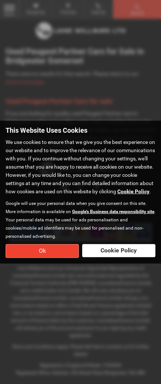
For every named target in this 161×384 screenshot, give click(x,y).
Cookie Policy (133, 191)
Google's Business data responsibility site (113, 211)
